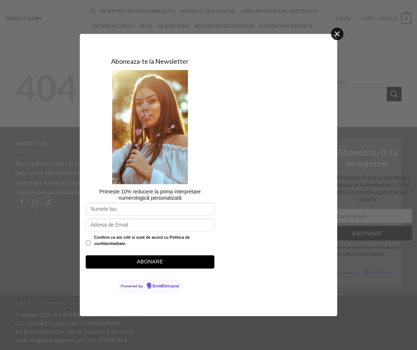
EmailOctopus (166, 286)
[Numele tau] (150, 209)
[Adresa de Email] (150, 224)
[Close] (337, 34)
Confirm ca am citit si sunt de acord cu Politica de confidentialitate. (142, 240)
